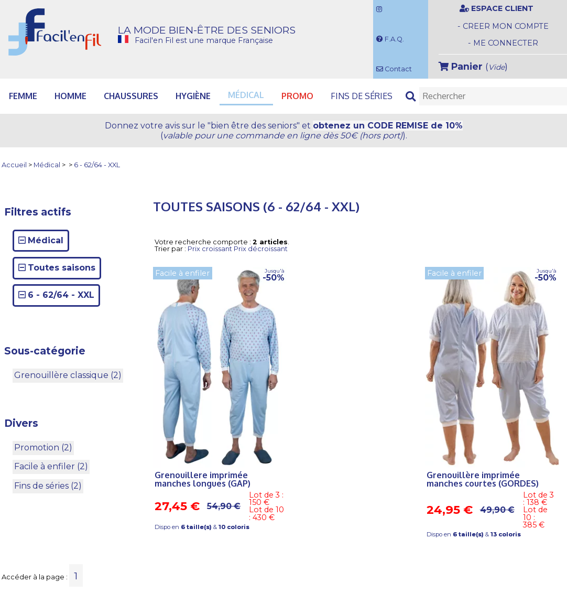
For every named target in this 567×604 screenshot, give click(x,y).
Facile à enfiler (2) (51, 466)
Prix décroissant (261, 249)
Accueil (14, 165)
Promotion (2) (43, 447)
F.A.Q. (390, 39)
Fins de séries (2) (48, 486)
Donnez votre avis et (284, 131)
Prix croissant (210, 249)
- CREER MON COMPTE (503, 26)
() (473, 66)
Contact (394, 69)
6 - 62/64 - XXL (97, 165)
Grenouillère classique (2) (68, 375)
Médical (47, 165)
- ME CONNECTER (503, 43)
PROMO (297, 96)
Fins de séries (361, 96)
